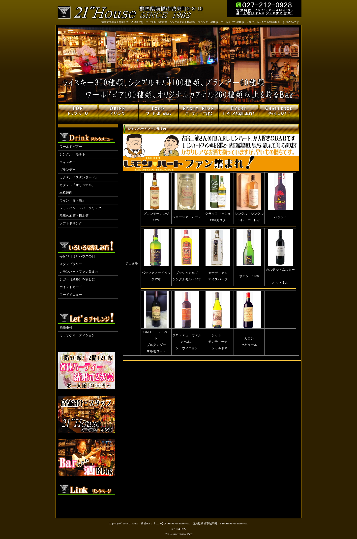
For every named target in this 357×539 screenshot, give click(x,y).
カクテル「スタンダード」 (79, 177)
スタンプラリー (71, 264)
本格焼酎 (66, 193)
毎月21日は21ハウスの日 (77, 256)
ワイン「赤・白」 (72, 200)
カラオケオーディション (77, 335)
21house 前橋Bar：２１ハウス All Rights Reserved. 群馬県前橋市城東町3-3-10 (177, 523)
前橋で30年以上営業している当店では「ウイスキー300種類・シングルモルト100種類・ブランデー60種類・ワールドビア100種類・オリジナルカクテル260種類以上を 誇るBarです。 (201, 22)
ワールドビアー (71, 146)
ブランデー (68, 170)
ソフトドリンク (71, 223)
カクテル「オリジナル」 (77, 185)
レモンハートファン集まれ (79, 271)
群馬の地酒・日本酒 (74, 216)
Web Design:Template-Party (178, 534)
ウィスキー (68, 162)
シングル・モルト (72, 154)
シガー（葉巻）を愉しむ (77, 279)
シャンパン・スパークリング (80, 208)
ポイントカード (71, 287)
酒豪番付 (66, 327)
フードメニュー (71, 294)
